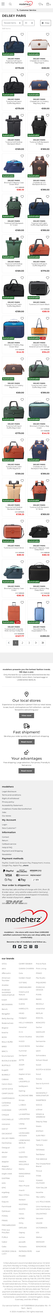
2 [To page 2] (22, 642)
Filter (45, 23)
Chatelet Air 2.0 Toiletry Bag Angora (39, 60)
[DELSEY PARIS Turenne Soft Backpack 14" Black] (39, 125)
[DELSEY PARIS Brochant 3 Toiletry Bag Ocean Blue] (13, 328)
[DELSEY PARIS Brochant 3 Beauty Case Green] (13, 572)
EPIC (4, 1188)
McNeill (22, 1200)
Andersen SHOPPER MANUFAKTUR (8, 992)
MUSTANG (23, 1204)
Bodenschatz (7, 1023)
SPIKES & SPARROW (40, 1115)
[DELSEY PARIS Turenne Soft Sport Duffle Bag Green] (13, 409)
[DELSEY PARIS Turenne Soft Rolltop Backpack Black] (13, 125)
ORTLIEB (23, 1228)
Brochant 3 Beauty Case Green (14, 588)
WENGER (40, 1242)
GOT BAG (23, 982)
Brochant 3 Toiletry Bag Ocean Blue (13, 344)
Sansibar (40, 1046)
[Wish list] (40, 4)
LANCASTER (24, 1119)
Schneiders (41, 1055)
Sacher (39, 1027)
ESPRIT (5, 1197)
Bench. (5, 1009)
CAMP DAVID (7, 1093)
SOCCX (39, 1105)
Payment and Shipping (12, 851)
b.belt (4, 1000)
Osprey (22, 1232)
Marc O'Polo (24, 1195)
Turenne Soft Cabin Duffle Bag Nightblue (39, 222)
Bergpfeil (6, 1014)
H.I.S (21, 1032)
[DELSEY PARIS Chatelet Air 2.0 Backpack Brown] (39, 166)
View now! (26, 715)
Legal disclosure (9, 791)
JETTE (21, 1060)
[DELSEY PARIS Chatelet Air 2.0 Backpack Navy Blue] (39, 450)
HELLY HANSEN (26, 1023)
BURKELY (6, 1075)
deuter (5, 1152)
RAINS (39, 999)
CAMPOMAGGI (8, 1098)
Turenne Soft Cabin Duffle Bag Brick (14, 466)
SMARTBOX (41, 1100)
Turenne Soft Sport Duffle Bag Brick (39, 263)
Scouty (39, 1079)
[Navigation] (3, 4)
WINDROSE (41, 1246)
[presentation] (11, 4)
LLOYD (22, 1152)
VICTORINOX (41, 1228)
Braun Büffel (7, 1042)
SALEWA (40, 1037)
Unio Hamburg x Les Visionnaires (43, 1207)
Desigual (6, 1147)
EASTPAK (6, 1178)
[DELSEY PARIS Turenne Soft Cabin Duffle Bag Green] (39, 369)
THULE (39, 1171)
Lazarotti (23, 1128)
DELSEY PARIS (8, 1138)
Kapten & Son (25, 1074)
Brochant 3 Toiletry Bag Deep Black (39, 588)
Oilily (21, 1223)
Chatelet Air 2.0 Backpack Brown (39, 182)
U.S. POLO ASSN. (43, 1202)
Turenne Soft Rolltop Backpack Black (13, 141)
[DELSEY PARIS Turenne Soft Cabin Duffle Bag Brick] (13, 450)
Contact (5, 837)
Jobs (4, 812)
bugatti (5, 1070)
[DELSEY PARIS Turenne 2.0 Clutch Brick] (13, 531)
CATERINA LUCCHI (6, 1104)
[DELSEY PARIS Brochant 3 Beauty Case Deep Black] (39, 531)
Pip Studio (40, 978)
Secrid (39, 1088)
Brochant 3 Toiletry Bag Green (39, 425)
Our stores (6, 816)
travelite (39, 1192)
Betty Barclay (8, 1018)
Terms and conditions (11, 795)
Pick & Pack (41, 964)
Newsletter (7, 854)
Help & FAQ (7, 847)
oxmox (22, 1237)
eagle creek (7, 1174)
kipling (22, 1091)
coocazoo (6, 1124)
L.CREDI (22, 1105)
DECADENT (7, 1133)
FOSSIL (5, 1216)
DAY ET (5, 1129)
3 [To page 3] (29, 642)
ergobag (5, 1192)
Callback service (9, 844)
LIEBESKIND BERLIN (24, 1141)
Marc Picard (24, 1185)
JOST (21, 1069)
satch (38, 1051)
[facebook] (15, 947)
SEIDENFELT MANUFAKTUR (42, 1094)
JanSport (23, 1055)
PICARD (22, 1256)
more (25, 865)
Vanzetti (39, 1218)
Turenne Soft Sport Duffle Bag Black (14, 101)
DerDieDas (6, 1143)
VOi (37, 1232)
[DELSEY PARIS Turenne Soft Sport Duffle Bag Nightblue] (13, 44)
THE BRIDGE (41, 1159)
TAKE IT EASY (41, 1140)
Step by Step (41, 1121)
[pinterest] (37, 947)
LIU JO (22, 1147)
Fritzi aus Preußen (6, 1231)
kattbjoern (23, 1086)
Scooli (38, 1065)
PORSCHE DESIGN (40, 988)
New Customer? (9, 828)
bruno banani (8, 1056)
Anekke (5, 985)
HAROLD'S (23, 1008)
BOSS (4, 1037)
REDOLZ (40, 1004)
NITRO (21, 1218)
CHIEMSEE (6, 1110)
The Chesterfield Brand (43, 1165)
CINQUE (5, 1115)
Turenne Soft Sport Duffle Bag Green (14, 425)
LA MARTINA (24, 1114)
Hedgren (23, 1018)
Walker (39, 1237)
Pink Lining (41, 968)
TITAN (38, 1176)
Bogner (5, 1028)
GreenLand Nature (24, 993)
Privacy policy (8, 802)
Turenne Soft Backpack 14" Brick (39, 506)
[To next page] (36, 643)
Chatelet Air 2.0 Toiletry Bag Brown (13, 385)
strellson (39, 1131)
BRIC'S (5, 1051)
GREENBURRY (25, 987)
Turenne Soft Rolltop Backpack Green (13, 263)
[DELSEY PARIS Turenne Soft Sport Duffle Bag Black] (13, 85)
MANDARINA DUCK (24, 1175)
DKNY (4, 1157)
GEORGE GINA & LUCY (9, 1252)
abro (4, 968)
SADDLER (40, 1032)
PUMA (38, 994)
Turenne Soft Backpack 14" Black (39, 141)
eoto (4, 1183)
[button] (22, 34)
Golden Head (25, 978)
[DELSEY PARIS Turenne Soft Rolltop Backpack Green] (13, 247)
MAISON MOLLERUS (24, 1163)
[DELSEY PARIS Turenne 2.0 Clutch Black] (39, 288)
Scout (38, 1074)
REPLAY (39, 1013)
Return (5, 840)
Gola (21, 973)
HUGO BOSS (24, 1046)
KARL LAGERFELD (24, 1080)
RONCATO (40, 1023)
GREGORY (23, 999)
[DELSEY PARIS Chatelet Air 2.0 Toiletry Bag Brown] (13, 369)
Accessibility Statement (12, 805)
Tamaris (39, 1145)
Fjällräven (6, 1211)
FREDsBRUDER (8, 1225)
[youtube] (26, 947)
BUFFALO (6, 1065)
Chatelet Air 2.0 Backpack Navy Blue (39, 466)
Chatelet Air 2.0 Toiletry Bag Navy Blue (39, 101)
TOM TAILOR (41, 1188)
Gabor (4, 1242)
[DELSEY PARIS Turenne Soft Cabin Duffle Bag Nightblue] (39, 206)
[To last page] (43, 643)
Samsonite (40, 1041)
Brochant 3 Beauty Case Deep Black (39, 547)
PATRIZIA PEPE (25, 1251)
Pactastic (23, 1246)
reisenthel (40, 1008)
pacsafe (22, 1242)
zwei (38, 1251)
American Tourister (6, 979)
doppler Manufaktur (7, 1167)
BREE (4, 1046)
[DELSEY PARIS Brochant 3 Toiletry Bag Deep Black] (39, 572)
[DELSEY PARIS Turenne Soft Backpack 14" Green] (13, 206)
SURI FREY (40, 1135)
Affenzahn (6, 973)
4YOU (4, 964)
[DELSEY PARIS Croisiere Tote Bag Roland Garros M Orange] (39, 328)
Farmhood (6, 1206)
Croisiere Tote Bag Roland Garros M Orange (39, 344)
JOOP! (21, 1065)
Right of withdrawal (10, 798)
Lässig (21, 1123)
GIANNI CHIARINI (26, 968)
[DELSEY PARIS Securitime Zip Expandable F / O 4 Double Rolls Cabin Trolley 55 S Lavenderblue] (39, 612)
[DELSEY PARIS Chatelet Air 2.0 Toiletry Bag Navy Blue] (39, 85)
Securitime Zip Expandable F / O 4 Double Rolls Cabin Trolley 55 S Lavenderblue (39, 628)
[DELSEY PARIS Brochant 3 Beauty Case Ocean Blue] (13, 166)
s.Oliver (39, 1109)
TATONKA (40, 1149)
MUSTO (22, 1209)
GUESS (22, 1004)
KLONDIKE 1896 (26, 1095)
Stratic (39, 1126)
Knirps (21, 1100)
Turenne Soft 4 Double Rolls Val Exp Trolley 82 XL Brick (14, 628)
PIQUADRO (41, 982)
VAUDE (39, 1223)
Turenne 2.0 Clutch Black (39, 303)
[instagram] (32, 947)
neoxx (21, 1214)
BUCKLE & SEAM (9, 1061)
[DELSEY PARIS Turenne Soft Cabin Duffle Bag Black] (13, 288)
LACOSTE (23, 1109)
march (22, 1190)
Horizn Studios (25, 1037)
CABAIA (5, 1079)
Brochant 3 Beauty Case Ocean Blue (14, 182)
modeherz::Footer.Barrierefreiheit (17, 809)
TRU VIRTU (40, 1197)
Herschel (23, 1027)
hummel (23, 1051)
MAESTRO (23, 1157)
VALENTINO (41, 1214)
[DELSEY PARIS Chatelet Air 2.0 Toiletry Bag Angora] (39, 44)
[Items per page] (28, 23)
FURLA (5, 1237)
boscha (5, 1032)
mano (21, 1181)
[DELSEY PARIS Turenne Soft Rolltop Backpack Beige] (13, 491)
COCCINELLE (8, 1119)
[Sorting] (12, 23)
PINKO (39, 973)
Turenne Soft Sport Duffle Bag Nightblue (13, 60)
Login (4, 824)
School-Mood (42, 1060)
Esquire (5, 1202)
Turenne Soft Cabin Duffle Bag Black (14, 304)
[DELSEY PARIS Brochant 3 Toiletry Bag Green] (39, 409)
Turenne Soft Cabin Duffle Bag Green (39, 385)
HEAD (21, 1013)
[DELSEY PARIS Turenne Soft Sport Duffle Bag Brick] (39, 247)
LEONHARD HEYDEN (24, 1134)
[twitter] (21, 947)
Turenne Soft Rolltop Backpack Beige (13, 506)
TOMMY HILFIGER (40, 1181)
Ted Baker (40, 1154)
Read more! (26, 742)
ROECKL (39, 1018)
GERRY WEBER (25, 964)
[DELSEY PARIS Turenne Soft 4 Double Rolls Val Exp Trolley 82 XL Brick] (13, 612)
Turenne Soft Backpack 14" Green (13, 222)
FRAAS (5, 1220)
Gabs (4, 1246)
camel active (7, 1089)
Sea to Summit (42, 1083)
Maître (21, 1169)
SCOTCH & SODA (43, 1069)
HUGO (21, 1041)
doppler (5, 1162)
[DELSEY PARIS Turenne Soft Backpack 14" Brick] (39, 491)
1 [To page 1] (15, 642)
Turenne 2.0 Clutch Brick (14, 546)
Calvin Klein (7, 1084)
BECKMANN (7, 1004)
